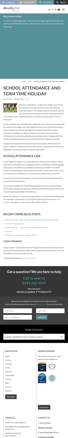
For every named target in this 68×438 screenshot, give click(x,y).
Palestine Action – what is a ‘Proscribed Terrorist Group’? (27, 227)
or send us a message (46, 437)
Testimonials (9, 375)
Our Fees (8, 364)
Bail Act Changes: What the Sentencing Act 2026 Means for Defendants (32, 220)
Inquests (9, 231)
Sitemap (8, 391)
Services (8, 360)
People (7, 368)
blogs (43, 21)
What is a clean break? (15, 423)
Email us (46, 292)
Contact (8, 387)
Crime (27, 99)
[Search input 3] (31, 337)
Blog (30, 81)
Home (24, 81)
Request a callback (27, 292)
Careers (8, 379)
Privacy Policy (41, 304)
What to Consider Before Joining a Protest (21, 235)
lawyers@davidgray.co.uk (49, 432)
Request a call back (45, 428)
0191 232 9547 (19, 21)
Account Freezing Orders (15, 224)
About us (8, 371)
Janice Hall (26, 258)
